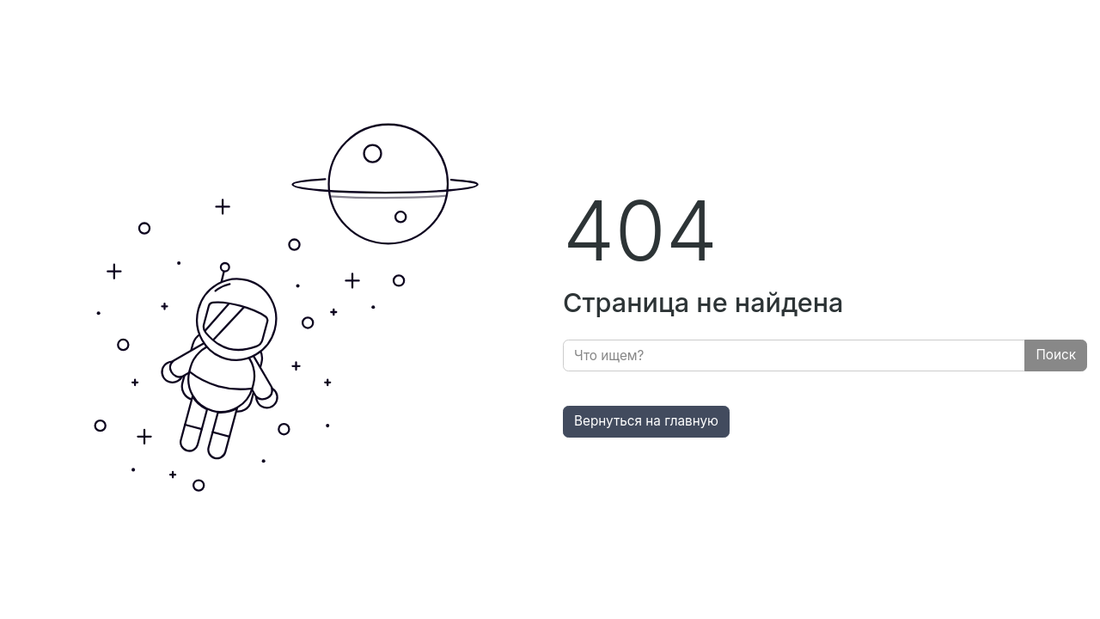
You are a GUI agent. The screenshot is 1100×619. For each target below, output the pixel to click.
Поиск (1056, 354)
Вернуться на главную (646, 421)
